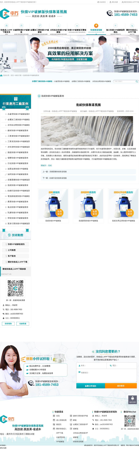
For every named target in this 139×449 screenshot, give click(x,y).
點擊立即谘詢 (90, 386)
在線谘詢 (103, 2)
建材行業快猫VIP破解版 (80, 418)
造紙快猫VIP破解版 (53, 221)
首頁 (12, 75)
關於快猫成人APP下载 (131, 2)
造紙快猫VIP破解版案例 (31, 75)
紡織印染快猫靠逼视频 (58, 178)
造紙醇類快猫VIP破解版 (88, 221)
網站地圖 (115, 2)
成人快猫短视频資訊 (61, 422)
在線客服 (22, 324)
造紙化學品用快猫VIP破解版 (123, 221)
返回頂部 (132, 402)
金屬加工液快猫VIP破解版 (81, 81)
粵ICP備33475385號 (132, 445)
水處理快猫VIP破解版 (62, 81)
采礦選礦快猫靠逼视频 (58, 172)
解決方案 (18, 75)
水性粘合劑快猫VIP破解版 (101, 81)
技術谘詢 (8, 324)
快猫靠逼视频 (78, 441)
